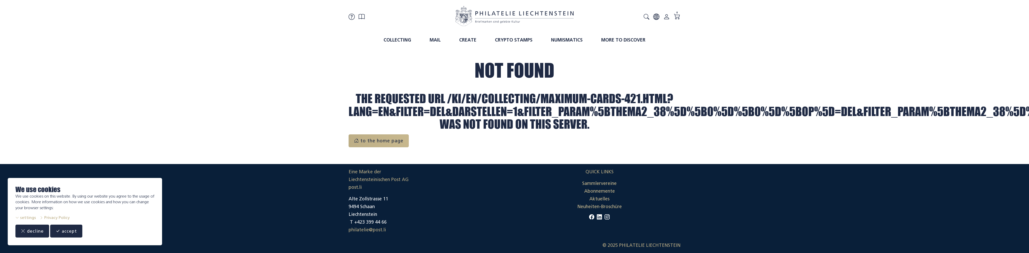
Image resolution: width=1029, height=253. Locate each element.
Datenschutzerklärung (657, 199)
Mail (435, 40)
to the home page (378, 141)
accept (67, 231)
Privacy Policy (55, 217)
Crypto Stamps (514, 40)
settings (25, 217)
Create (467, 40)
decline (32, 231)
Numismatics (567, 40)
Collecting (397, 40)
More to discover (623, 40)
